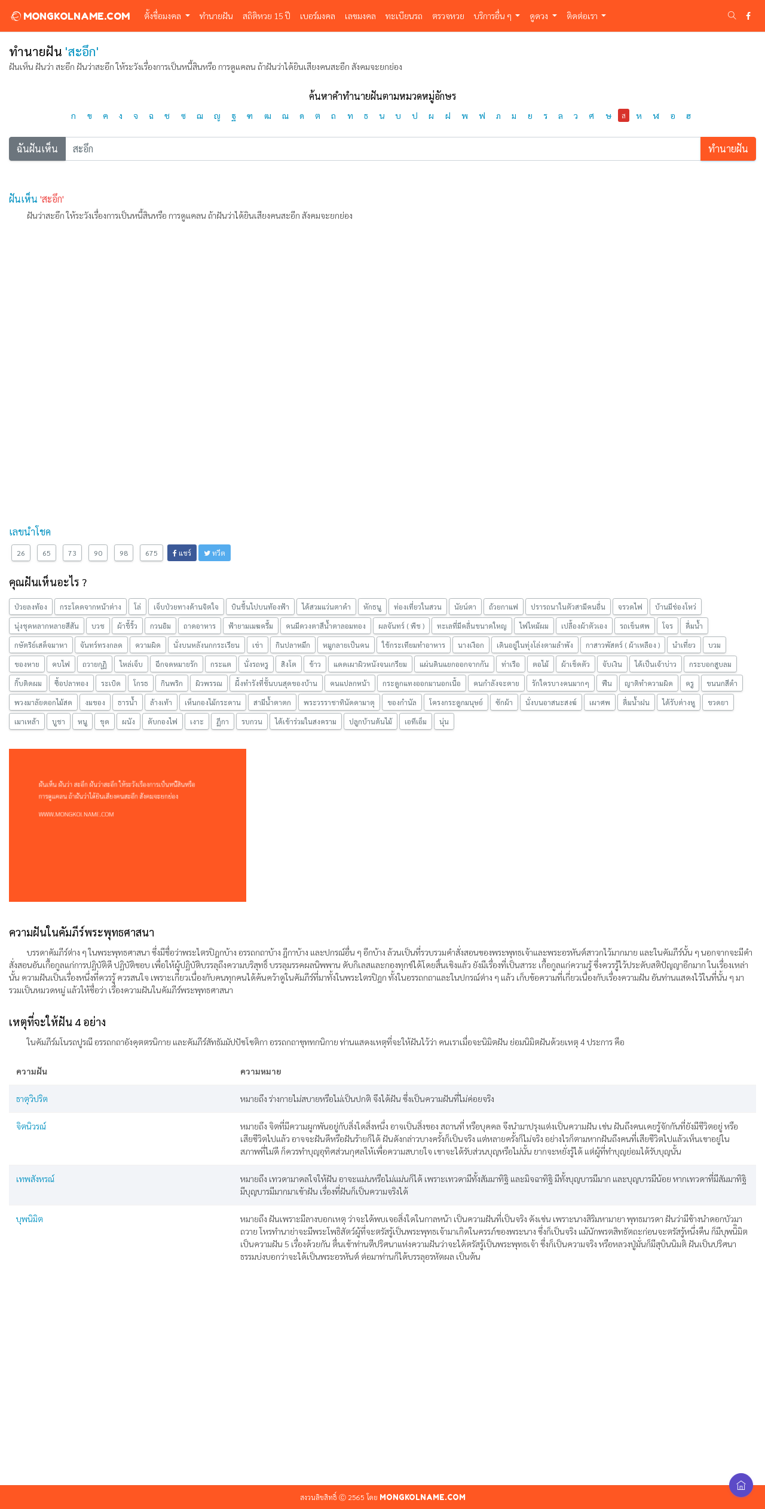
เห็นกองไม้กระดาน (213, 702)
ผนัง (128, 721)
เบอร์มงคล (317, 15)
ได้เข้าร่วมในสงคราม (305, 721)
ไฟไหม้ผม (534, 625)
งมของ (95, 702)
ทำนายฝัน (216, 15)
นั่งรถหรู (256, 664)
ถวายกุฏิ (94, 664)
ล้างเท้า (161, 702)
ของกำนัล (402, 702)
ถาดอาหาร (199, 625)
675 (151, 553)
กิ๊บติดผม (28, 683)
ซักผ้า (504, 702)
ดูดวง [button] (540, 15)
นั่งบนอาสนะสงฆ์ (551, 702)
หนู (82, 721)
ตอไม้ (541, 664)
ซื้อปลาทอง (71, 683)
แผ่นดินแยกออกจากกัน (454, 664)
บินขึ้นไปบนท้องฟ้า (260, 606)
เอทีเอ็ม (416, 721)
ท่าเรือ (510, 664)
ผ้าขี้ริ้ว (127, 625)
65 (46, 553)
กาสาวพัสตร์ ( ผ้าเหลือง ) (623, 645)
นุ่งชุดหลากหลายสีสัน (46, 625)
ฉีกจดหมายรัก (176, 664)
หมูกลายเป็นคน (346, 645)
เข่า (257, 645)
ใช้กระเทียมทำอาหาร (413, 645)
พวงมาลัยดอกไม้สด (43, 702)
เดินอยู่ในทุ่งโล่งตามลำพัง (535, 645)
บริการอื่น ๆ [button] (493, 15)
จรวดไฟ (630, 606)
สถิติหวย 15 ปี (266, 15)
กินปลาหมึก (293, 645)
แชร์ (182, 553)
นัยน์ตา (465, 606)
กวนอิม (160, 625)
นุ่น (444, 721)
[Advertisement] (367, 315)
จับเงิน (612, 664)
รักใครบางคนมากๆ (560, 683)
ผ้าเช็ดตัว (575, 664)
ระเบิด (111, 683)
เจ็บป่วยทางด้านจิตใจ (186, 606)
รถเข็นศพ (635, 625)
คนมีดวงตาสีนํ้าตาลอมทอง (326, 625)
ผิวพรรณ (208, 683)
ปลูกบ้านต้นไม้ (370, 721)
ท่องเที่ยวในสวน (418, 606)
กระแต (220, 664)
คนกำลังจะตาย (496, 683)
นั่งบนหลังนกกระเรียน (206, 645)
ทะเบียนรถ (404, 15)
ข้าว (315, 664)
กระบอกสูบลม (710, 664)
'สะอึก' (52, 198)
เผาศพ (599, 702)
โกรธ (140, 683)
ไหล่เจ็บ (131, 664)
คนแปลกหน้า (350, 683)
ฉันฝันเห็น (37, 148)
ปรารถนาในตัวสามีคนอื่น (568, 606)
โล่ (137, 606)
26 (21, 553)
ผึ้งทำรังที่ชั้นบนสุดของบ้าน (276, 683)
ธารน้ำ (127, 702)
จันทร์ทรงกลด (101, 645)
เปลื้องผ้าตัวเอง (584, 625)
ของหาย (26, 664)
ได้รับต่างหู (678, 702)
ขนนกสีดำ (722, 683)
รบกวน (251, 721)
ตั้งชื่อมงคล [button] (163, 15)
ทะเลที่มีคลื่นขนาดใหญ (472, 625)
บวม (714, 645)
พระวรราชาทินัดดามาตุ (339, 702)
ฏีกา (222, 721)
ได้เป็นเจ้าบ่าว (656, 664)
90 (98, 553)
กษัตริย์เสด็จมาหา (41, 645)
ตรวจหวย (448, 15)
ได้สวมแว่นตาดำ (326, 606)
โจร (667, 625)
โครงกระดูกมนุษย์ (456, 702)
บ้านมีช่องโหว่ (675, 606)
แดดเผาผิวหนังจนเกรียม (370, 664)
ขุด (104, 721)
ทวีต (214, 553)
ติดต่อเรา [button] (583, 15)
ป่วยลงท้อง (30, 606)
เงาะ (197, 721)
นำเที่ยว (684, 645)
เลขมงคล (360, 15)
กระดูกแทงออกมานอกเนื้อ (421, 683)
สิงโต (288, 664)
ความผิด (148, 645)
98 (124, 553)
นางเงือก (471, 645)
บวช (98, 625)
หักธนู (372, 606)
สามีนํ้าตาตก (272, 702)
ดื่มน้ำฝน (636, 702)
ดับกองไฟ (163, 721)
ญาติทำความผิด (649, 683)
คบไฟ (61, 664)
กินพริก (172, 683)
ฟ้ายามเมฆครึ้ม (250, 625)
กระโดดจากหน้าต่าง (90, 606)
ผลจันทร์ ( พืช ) (401, 625)
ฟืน (607, 683)
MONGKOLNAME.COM (70, 16)
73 (72, 553)
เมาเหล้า (26, 721)
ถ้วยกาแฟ (503, 606)
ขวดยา (718, 702)
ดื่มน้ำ (694, 625)
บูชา (58, 721)
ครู (690, 683)
